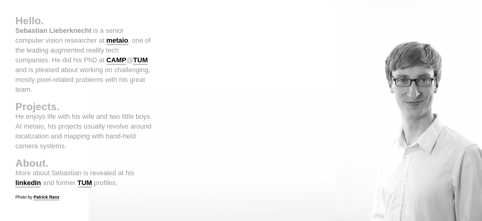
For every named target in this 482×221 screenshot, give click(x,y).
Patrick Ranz (46, 197)
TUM (140, 60)
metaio (117, 40)
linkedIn (28, 183)
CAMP (116, 60)
